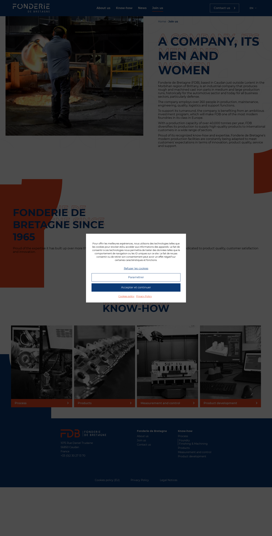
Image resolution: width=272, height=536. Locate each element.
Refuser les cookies (136, 268)
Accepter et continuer (136, 287)
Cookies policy (126, 296)
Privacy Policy (144, 296)
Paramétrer (136, 277)
